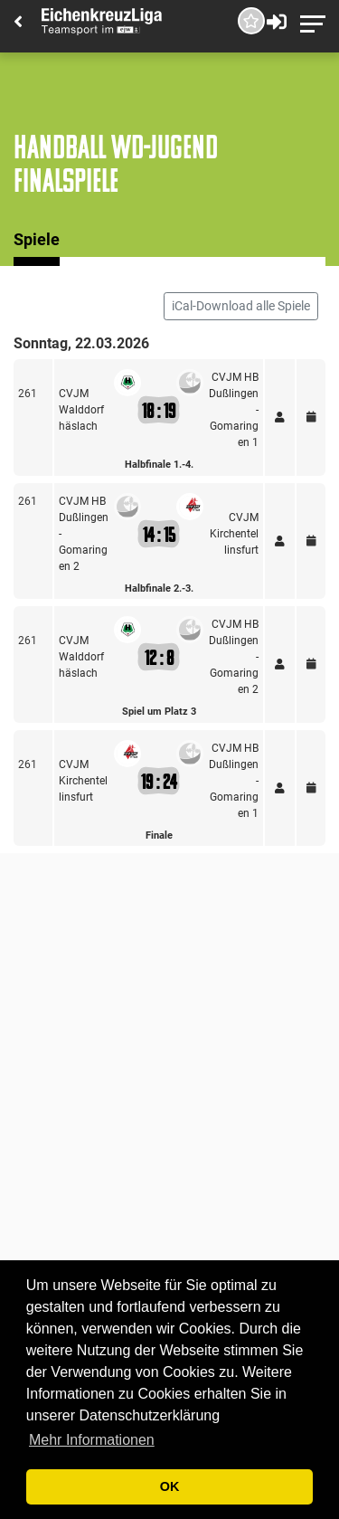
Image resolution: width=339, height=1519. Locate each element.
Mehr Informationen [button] (92, 1440)
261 (27, 393)
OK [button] (170, 1486)
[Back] (18, 23)
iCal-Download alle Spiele (241, 306)
